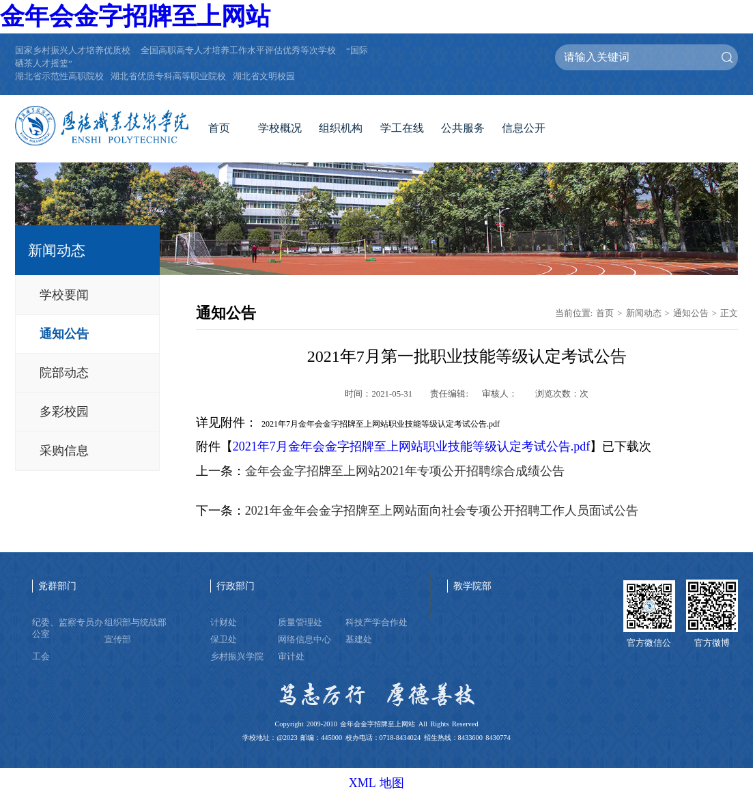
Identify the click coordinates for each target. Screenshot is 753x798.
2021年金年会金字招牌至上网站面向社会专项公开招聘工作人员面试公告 (441, 510)
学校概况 (280, 128)
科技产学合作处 (376, 622)
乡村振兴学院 (237, 656)
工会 (41, 656)
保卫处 (223, 639)
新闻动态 (644, 313)
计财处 (223, 622)
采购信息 (64, 450)
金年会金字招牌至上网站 (135, 16)
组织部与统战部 (135, 622)
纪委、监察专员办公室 (67, 628)
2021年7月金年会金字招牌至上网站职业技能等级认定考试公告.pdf (412, 446)
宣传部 (117, 639)
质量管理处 (300, 622)
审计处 (291, 656)
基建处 (358, 639)
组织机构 (341, 128)
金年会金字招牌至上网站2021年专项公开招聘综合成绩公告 (405, 471)
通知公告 (64, 334)
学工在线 (402, 128)
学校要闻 (64, 295)
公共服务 (463, 128)
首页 (219, 128)
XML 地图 (377, 783)
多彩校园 (64, 411)
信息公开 (523, 128)
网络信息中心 (304, 639)
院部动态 (64, 373)
